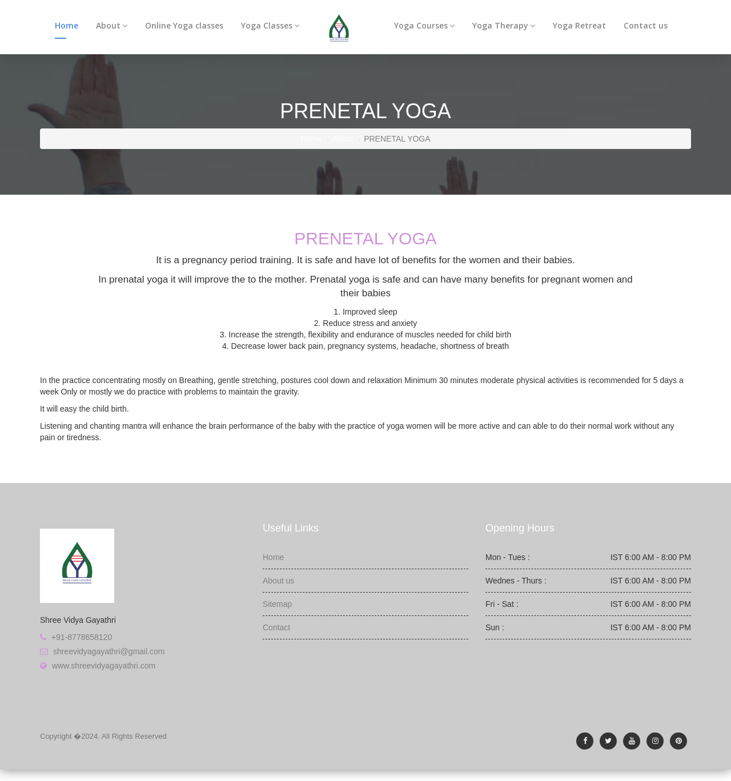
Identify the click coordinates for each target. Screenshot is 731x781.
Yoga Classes (270, 25)
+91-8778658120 (81, 637)
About (111, 25)
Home (66, 25)
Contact (276, 627)
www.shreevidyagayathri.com (103, 665)
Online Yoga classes (184, 25)
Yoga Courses (424, 25)
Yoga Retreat (579, 25)
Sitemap (277, 604)
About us (278, 580)
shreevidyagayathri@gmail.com (109, 651)
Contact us (646, 25)
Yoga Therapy (503, 25)
